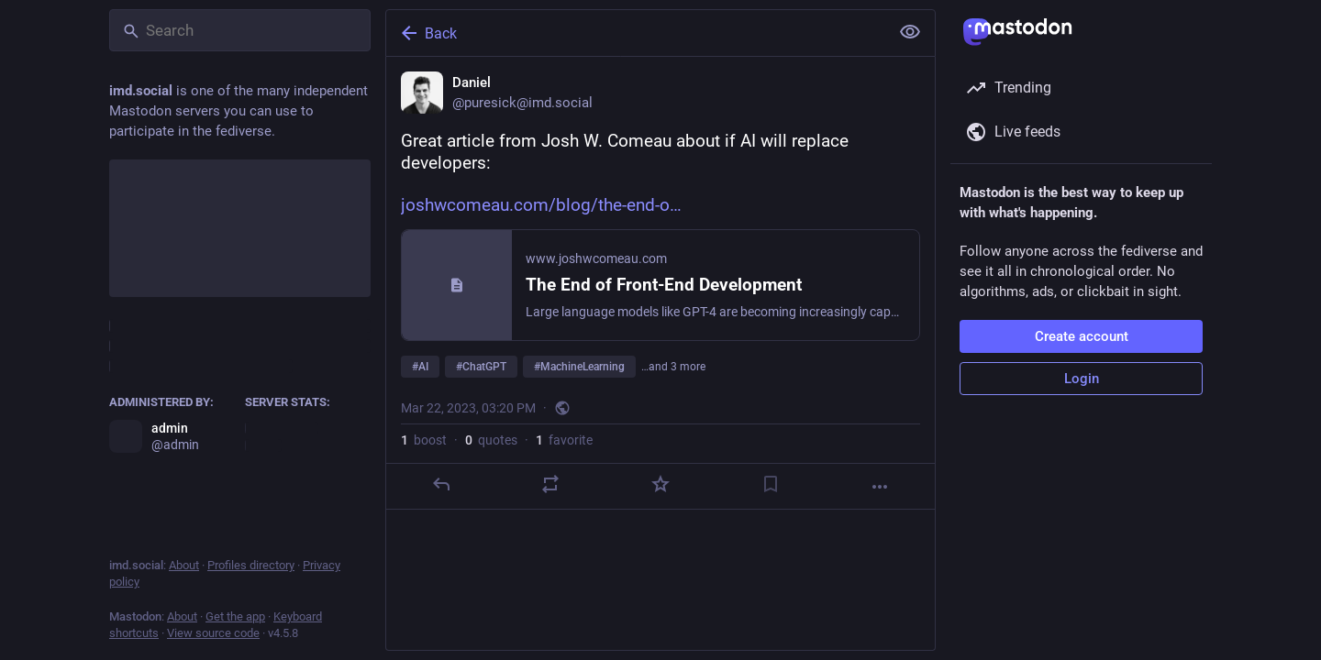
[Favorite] (660, 484)
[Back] (635, 33)
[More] (880, 487)
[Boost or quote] (550, 484)
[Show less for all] (910, 32)
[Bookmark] (771, 484)
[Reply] (441, 484)
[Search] (240, 30)
